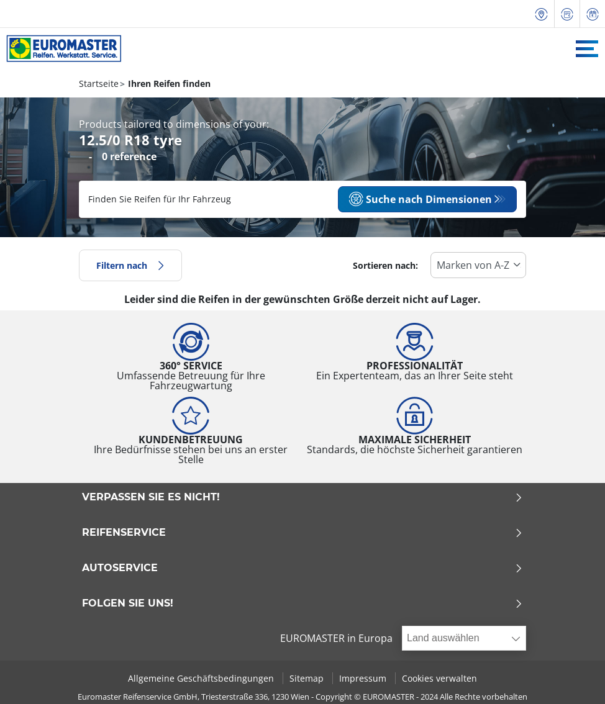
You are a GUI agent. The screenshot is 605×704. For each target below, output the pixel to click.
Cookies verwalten (439, 678)
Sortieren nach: (385, 265)
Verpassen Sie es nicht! (302, 497)
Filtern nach (130, 265)
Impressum (364, 678)
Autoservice (302, 568)
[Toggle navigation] (587, 48)
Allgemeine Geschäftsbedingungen (202, 678)
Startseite (99, 83)
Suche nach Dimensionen (420, 199)
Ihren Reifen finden (168, 83)
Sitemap (307, 678)
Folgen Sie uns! (302, 603)
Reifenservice (302, 533)
